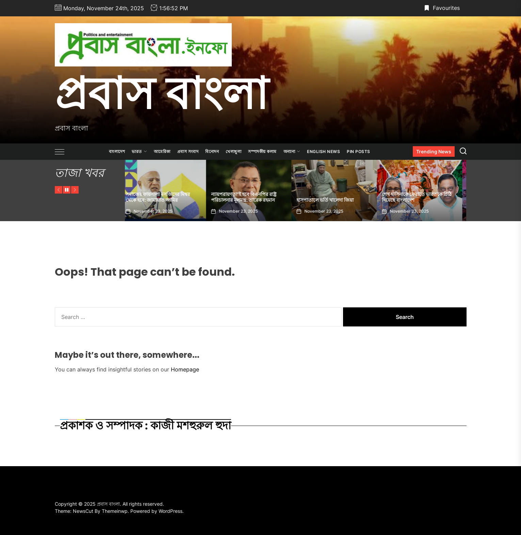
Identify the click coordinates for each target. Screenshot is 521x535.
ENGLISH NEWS (323, 151)
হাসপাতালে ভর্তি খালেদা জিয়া (329, 200)
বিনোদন (212, 151)
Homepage (185, 369)
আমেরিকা (162, 151)
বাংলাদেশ (117, 151)
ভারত (139, 151)
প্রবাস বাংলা (161, 93)
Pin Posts (358, 151)
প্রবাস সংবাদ (188, 151)
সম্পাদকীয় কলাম (262, 151)
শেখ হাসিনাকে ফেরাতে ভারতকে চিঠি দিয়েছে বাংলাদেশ (421, 197)
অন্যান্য (291, 151)
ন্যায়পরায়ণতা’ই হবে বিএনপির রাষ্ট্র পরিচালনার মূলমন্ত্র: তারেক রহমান (248, 197)
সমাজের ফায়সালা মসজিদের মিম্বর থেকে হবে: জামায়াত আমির (162, 197)
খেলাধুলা (233, 151)
